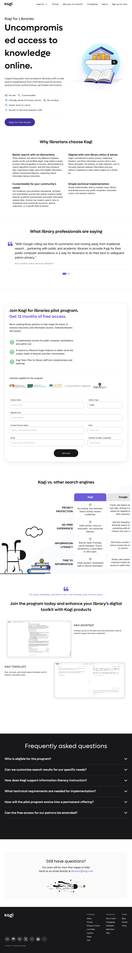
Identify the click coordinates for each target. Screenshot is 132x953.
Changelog (92, 4)
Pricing (55, 4)
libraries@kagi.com (82, 871)
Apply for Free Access (20, 122)
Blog (124, 918)
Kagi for (42, 4)
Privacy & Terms (93, 926)
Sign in (105, 4)
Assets (124, 922)
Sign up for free (119, 4)
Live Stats (91, 929)
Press (124, 926)
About (89, 918)
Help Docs (110, 929)
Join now (66, 453)
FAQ (108, 933)
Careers (90, 933)
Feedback (110, 926)
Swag (89, 937)
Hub (88, 940)
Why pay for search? (73, 4)
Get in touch (111, 918)
